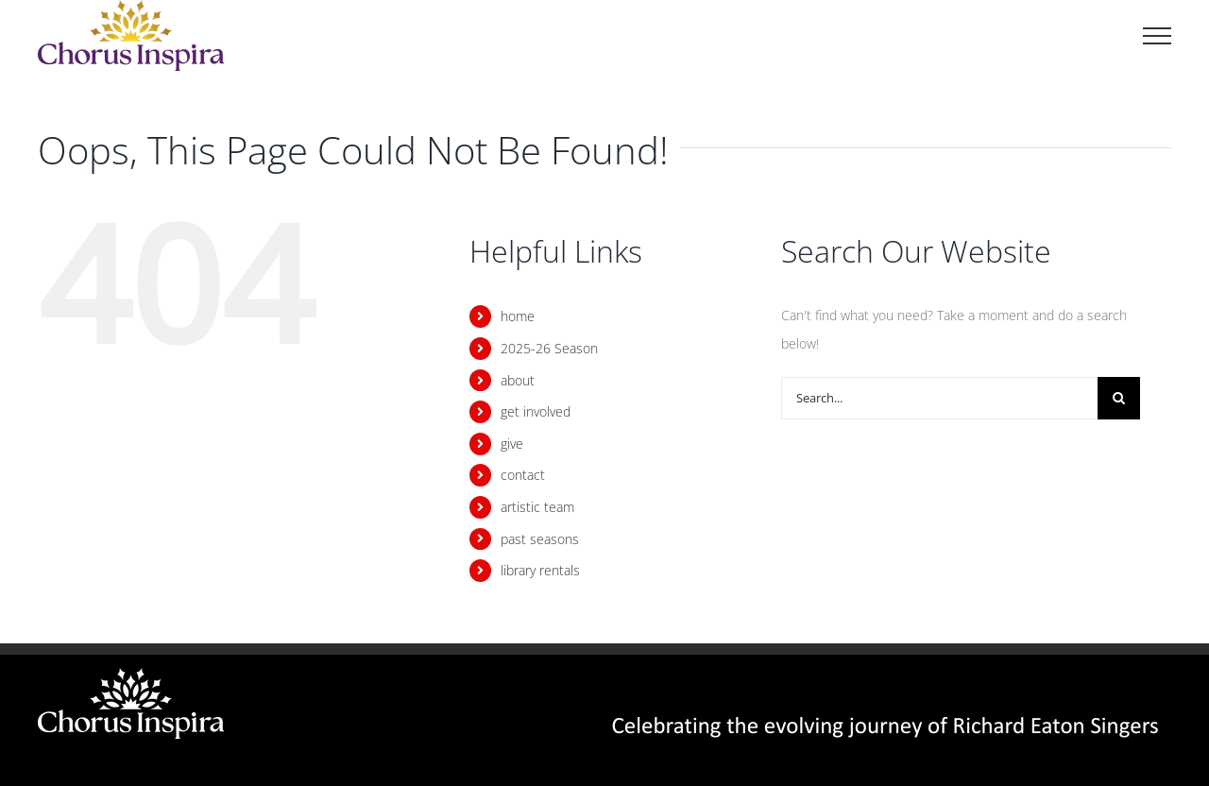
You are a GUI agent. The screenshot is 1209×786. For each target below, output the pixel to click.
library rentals (540, 570)
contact (523, 475)
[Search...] (939, 398)
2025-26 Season (549, 348)
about (518, 380)
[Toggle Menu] (1157, 35)
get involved (535, 411)
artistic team (537, 507)
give (512, 444)
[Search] (1119, 398)
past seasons (540, 539)
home (518, 316)
